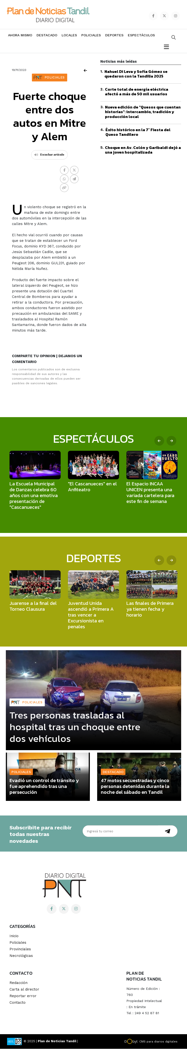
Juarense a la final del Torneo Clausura (33, 608)
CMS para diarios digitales (158, 1043)
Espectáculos (141, 37)
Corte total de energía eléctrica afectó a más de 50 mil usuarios (136, 93)
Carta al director (24, 991)
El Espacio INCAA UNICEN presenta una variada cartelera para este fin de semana (150, 494)
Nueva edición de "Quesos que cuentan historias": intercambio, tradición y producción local (143, 114)
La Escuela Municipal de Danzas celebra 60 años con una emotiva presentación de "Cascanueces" (33, 497)
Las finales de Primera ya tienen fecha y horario (150, 611)
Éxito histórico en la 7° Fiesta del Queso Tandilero (137, 134)
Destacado (47, 37)
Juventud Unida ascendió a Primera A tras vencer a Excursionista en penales (91, 617)
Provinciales (20, 951)
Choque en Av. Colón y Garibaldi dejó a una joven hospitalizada (143, 152)
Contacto (17, 1004)
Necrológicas (21, 958)
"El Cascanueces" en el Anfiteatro (92, 489)
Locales (69, 37)
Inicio (14, 938)
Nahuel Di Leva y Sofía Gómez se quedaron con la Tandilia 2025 (136, 76)
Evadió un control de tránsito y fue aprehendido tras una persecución (44, 788)
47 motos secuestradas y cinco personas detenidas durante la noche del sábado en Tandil (135, 788)
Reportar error (23, 998)
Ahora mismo (20, 37)
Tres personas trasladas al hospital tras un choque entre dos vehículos (74, 729)
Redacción (18, 985)
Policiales (91, 37)
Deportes (114, 37)
